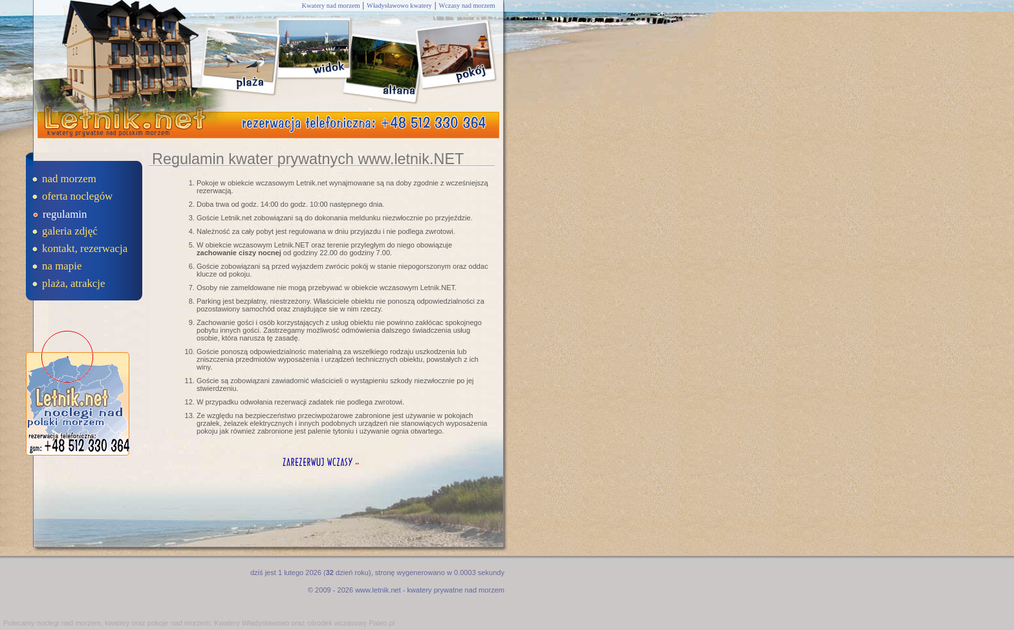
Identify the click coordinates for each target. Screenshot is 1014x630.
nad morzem (69, 179)
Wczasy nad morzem (466, 5)
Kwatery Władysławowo (251, 623)
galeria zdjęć (70, 231)
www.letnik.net (378, 590)
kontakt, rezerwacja (84, 248)
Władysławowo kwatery (399, 5)
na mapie (61, 266)
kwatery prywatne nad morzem (455, 590)
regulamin (65, 214)
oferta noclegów (77, 196)
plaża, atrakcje (73, 283)
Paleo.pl (381, 623)
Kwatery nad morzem (330, 5)
